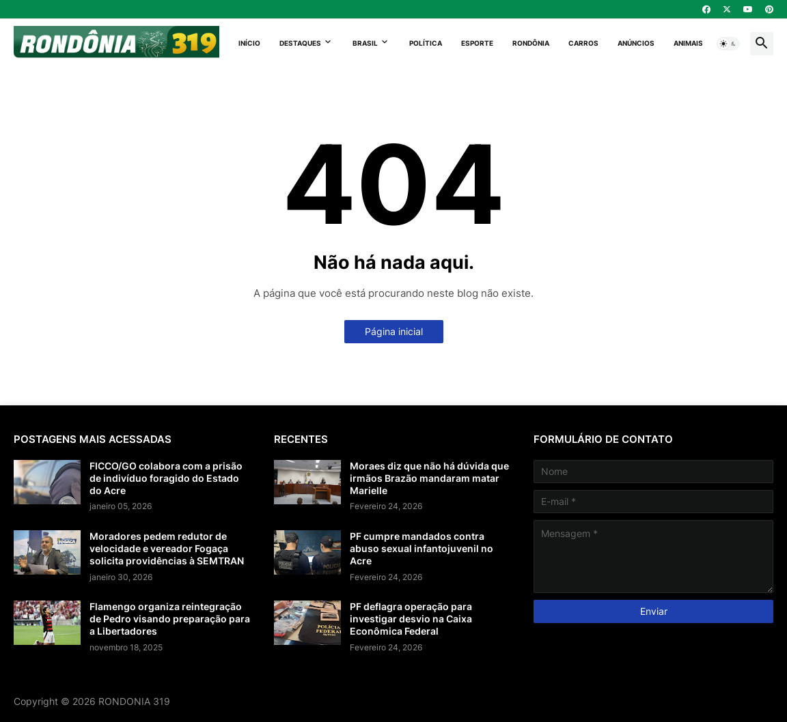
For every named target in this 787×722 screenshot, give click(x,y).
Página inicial (394, 331)
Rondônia (530, 43)
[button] (728, 43)
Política (425, 43)
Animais (688, 43)
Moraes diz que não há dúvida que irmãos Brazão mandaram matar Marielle (429, 478)
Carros (583, 43)
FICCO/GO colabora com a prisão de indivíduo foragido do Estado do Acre (166, 478)
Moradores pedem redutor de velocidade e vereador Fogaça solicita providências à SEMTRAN (166, 548)
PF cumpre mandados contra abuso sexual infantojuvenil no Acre (421, 548)
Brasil (365, 43)
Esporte (477, 43)
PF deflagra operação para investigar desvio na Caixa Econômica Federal (411, 619)
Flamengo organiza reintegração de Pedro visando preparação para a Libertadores (169, 619)
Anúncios (636, 43)
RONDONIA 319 (134, 701)
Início (249, 43)
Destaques (300, 43)
